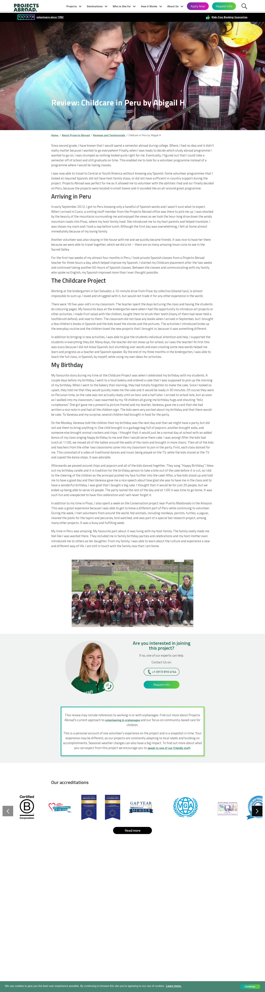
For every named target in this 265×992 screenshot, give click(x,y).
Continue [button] (250, 986)
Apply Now (198, 6)
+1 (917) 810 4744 (164, 671)
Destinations (95, 6)
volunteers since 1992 (50, 17)
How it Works (149, 6)
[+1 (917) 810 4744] (108, 686)
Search (245, 7)
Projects (71, 6)
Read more (132, 830)
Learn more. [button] (174, 986)
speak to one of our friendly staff (169, 747)
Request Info (224, 6)
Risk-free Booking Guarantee (229, 17)
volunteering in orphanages (123, 719)
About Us (172, 6)
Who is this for (122, 6)
